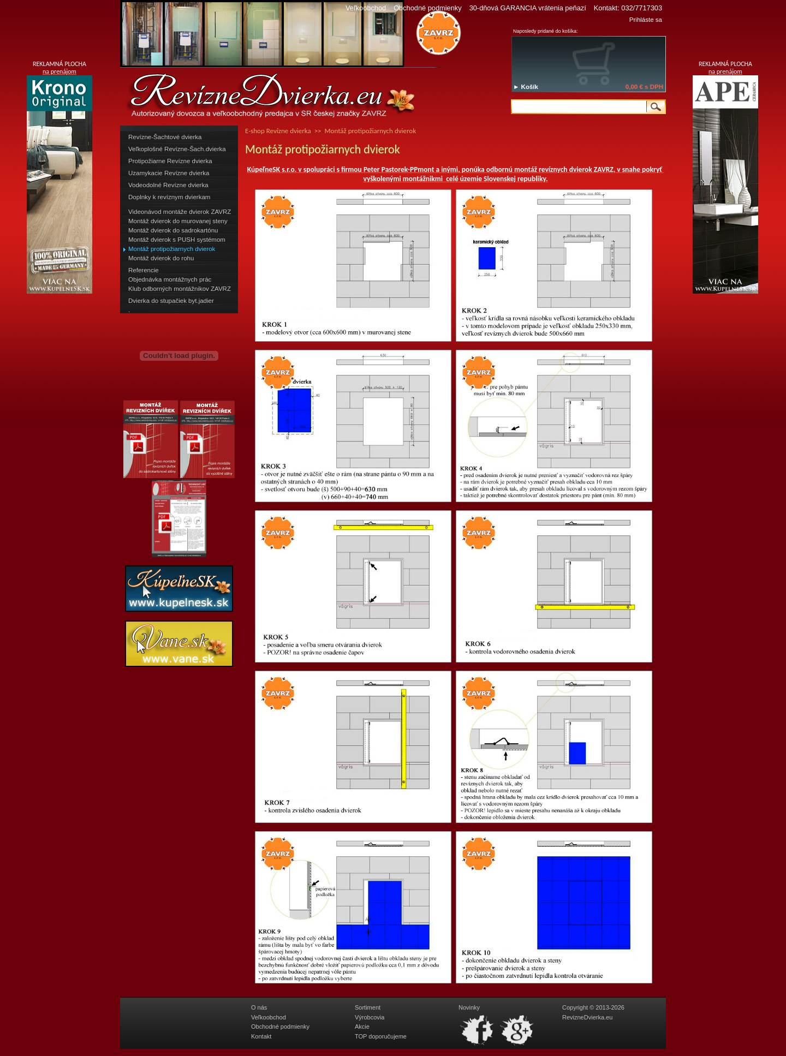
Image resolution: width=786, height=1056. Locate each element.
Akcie (362, 1026)
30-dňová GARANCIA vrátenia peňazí (527, 8)
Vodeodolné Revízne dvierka (168, 185)
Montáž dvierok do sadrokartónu (173, 230)
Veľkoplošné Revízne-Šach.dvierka (177, 149)
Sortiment (367, 1007)
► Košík (525, 86)
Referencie (143, 270)
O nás (259, 1007)
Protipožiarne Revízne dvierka (170, 161)
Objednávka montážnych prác (169, 279)
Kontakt (261, 1036)
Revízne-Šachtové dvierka (164, 137)
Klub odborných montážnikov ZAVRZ (179, 288)
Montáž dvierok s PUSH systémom (176, 239)
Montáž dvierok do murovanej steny (178, 221)
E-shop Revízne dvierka (278, 131)
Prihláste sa (645, 19)
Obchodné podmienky (428, 8)
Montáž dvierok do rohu (161, 258)
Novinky (469, 1007)
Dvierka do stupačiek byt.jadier (171, 300)
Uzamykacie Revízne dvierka (168, 173)
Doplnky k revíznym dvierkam (169, 197)
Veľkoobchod (366, 8)
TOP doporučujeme (381, 1036)
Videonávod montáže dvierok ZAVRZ (179, 211)
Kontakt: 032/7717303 (628, 8)
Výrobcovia (369, 1017)
